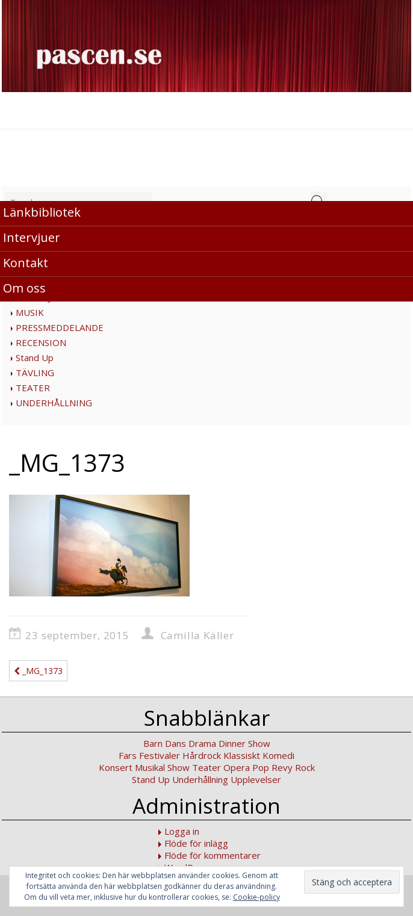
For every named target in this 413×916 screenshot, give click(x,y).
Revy (282, 767)
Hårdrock (201, 755)
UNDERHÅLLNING (54, 403)
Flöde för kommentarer (212, 855)
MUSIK (30, 312)
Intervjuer (31, 237)
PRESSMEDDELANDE (60, 327)
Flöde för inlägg (196, 843)
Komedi (278, 755)
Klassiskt (241, 755)
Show (178, 767)
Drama (202, 743)
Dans (175, 743)
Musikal (150, 767)
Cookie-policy (256, 897)
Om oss (24, 288)
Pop (260, 767)
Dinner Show (244, 743)
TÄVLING (35, 373)
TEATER (33, 388)
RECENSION (41, 342)
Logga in (181, 831)
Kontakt (25, 263)
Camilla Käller (197, 635)
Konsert (115, 767)
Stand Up (35, 357)
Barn (153, 743)
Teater (206, 767)
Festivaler (159, 755)
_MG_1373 (38, 670)
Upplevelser (256, 779)
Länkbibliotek (42, 212)
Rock (305, 767)
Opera (236, 767)
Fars (128, 755)
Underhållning (200, 779)
